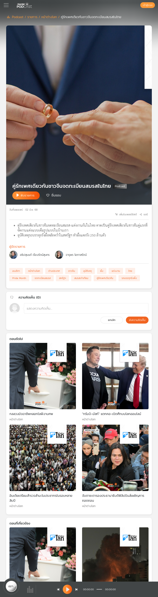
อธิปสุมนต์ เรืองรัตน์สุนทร (35, 255)
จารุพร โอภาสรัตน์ (76, 255)
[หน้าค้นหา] (138, 5)
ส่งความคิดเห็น (137, 320)
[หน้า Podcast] (32, 4)
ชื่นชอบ (56, 195)
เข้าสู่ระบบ (147, 5)
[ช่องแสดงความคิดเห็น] (86, 308)
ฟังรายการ (28, 195)
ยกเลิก (111, 320)
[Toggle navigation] (6, 5)
